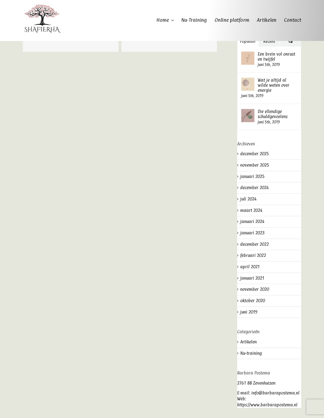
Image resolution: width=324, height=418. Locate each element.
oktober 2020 (252, 300)
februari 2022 (253, 255)
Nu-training (251, 353)
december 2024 (254, 187)
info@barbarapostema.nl (275, 392)
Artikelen (248, 341)
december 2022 (254, 244)
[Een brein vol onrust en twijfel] (247, 54)
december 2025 (254, 153)
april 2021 (250, 266)
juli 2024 (248, 199)
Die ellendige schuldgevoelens (273, 114)
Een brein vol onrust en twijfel (276, 57)
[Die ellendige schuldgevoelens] (247, 111)
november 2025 (254, 165)
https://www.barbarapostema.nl (267, 404)
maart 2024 (251, 210)
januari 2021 (252, 278)
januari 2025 (252, 176)
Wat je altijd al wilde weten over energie (273, 85)
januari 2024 (252, 221)
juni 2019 (248, 312)
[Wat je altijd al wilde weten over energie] (247, 80)
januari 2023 (252, 232)
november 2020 (254, 289)
